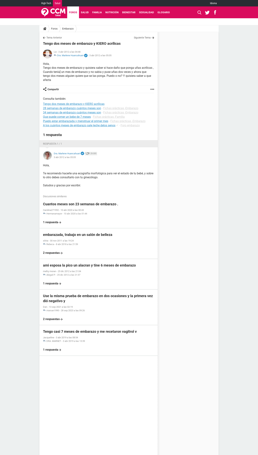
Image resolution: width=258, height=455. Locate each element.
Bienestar (128, 12)
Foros (73, 12)
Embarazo (68, 28)
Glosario (163, 12)
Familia (97, 12)
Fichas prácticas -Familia (109, 116)
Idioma (213, 3)
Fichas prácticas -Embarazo (120, 108)
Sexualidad (146, 12)
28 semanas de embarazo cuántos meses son (72, 108)
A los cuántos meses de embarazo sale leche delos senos (79, 125)
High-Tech (46, 3)
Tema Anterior (54, 37)
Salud (57, 3)
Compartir (53, 89)
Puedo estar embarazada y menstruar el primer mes (75, 121)
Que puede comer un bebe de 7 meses (67, 116)
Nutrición (112, 12)
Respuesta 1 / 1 (52, 143)
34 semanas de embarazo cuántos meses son (72, 112)
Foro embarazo (130, 125)
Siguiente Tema (142, 37)
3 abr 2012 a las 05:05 (100, 55)
